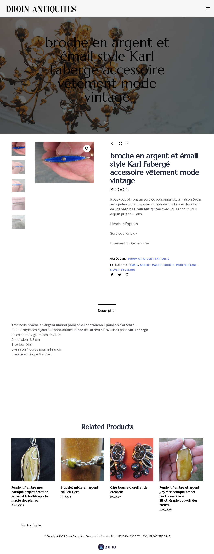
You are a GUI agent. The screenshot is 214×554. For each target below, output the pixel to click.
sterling (128, 269)
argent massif (151, 265)
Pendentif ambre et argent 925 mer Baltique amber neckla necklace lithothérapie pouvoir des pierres (179, 496)
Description (107, 311)
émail (134, 265)
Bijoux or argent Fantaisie (149, 258)
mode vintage (186, 265)
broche (168, 265)
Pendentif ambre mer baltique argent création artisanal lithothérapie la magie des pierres (29, 493)
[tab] (107, 310)
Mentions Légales (31, 525)
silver (115, 269)
